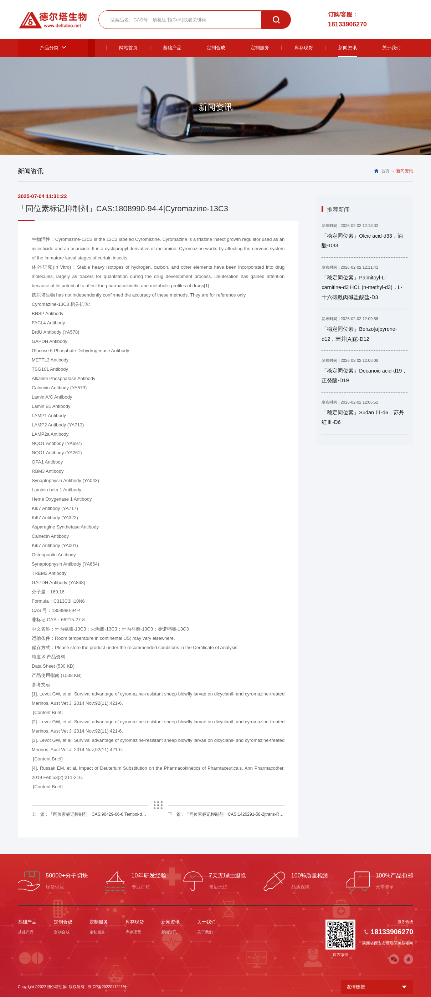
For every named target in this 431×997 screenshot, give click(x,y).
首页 (385, 171)
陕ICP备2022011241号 (107, 986)
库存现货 (134, 922)
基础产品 (27, 922)
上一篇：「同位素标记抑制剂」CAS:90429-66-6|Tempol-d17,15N (90, 814)
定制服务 (98, 922)
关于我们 (206, 922)
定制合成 (63, 922)
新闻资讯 (170, 922)
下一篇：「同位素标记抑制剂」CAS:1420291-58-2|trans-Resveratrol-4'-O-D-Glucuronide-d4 (226, 814)
